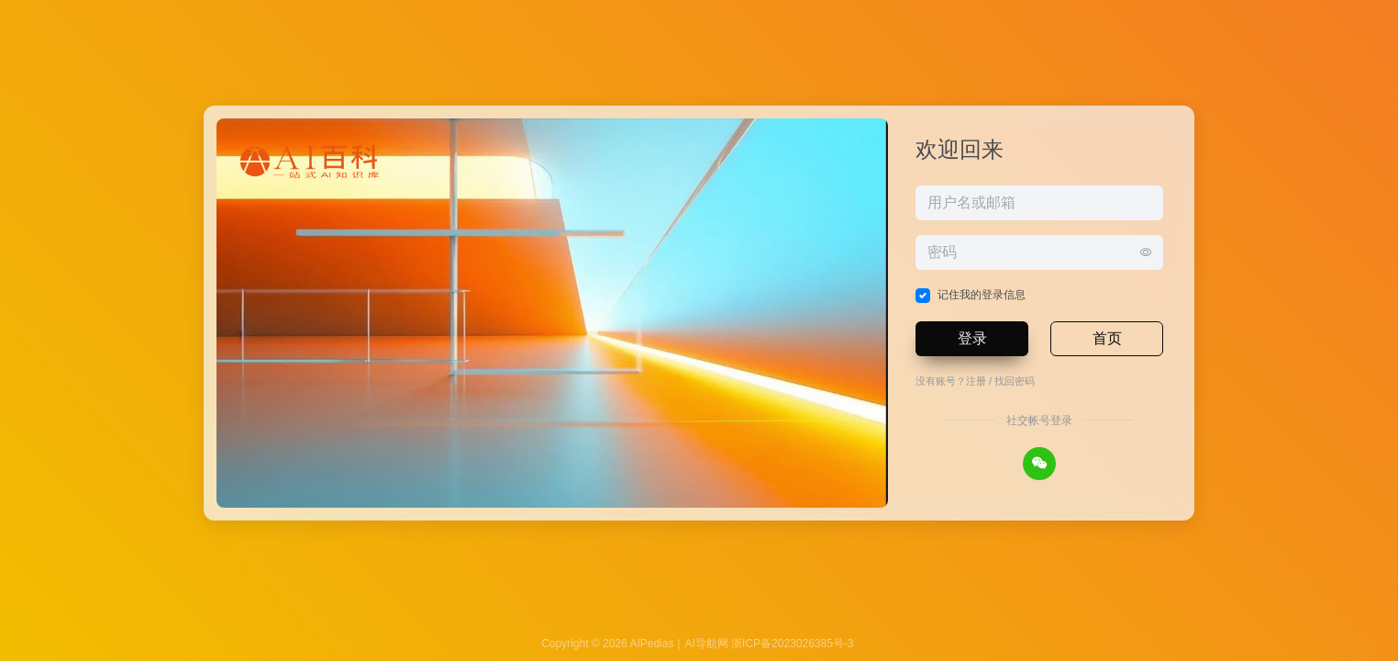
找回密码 (1014, 381)
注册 (976, 381)
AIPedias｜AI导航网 (678, 643)
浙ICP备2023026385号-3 (792, 643)
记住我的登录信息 (982, 294)
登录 (972, 338)
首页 (1107, 338)
